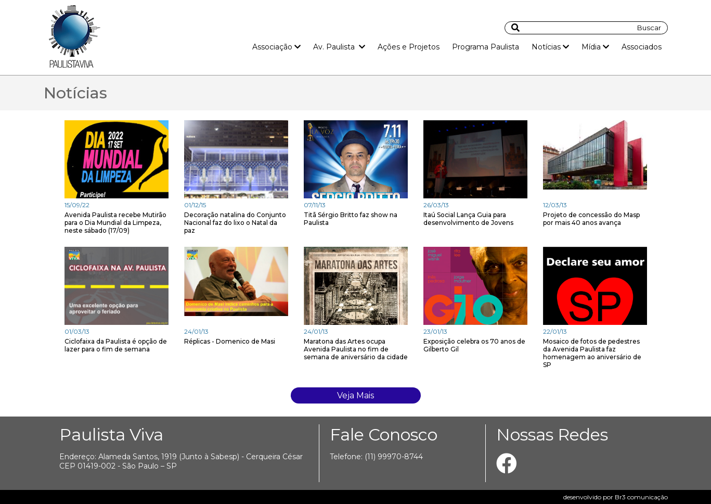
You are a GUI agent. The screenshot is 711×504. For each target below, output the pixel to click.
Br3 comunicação (641, 497)
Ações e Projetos (408, 47)
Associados (642, 47)
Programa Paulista (485, 47)
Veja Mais (355, 395)
